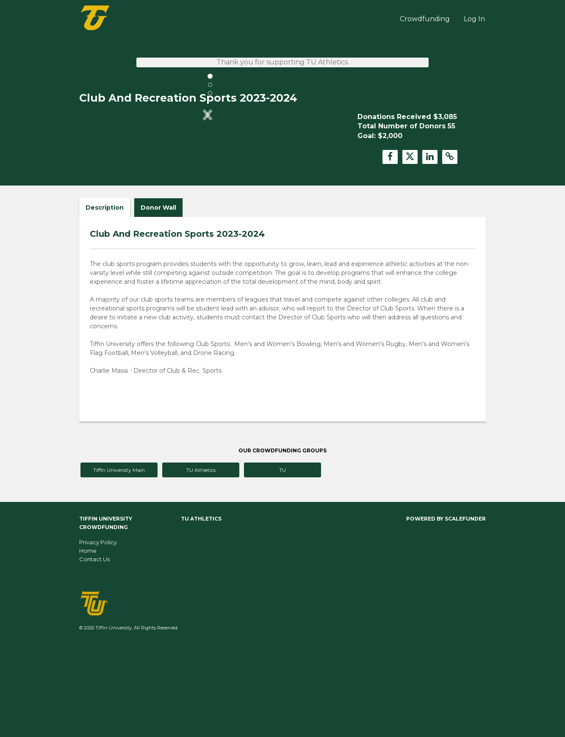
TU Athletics (201, 559)
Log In (474, 19)
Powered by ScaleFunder (446, 607)
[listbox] (207, 185)
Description (105, 296)
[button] (98, 185)
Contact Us (94, 648)
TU (282, 559)
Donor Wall (158, 296)
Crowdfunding (425, 19)
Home (88, 639)
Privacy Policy (98, 631)
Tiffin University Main (119, 559)
